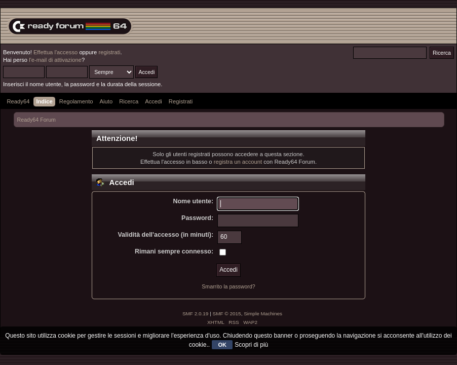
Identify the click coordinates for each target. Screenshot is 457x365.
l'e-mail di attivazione (55, 60)
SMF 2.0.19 (195, 313)
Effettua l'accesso (55, 52)
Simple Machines (263, 313)
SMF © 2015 (227, 313)
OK (222, 345)
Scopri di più (251, 344)
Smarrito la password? (228, 286)
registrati (109, 52)
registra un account (238, 162)
